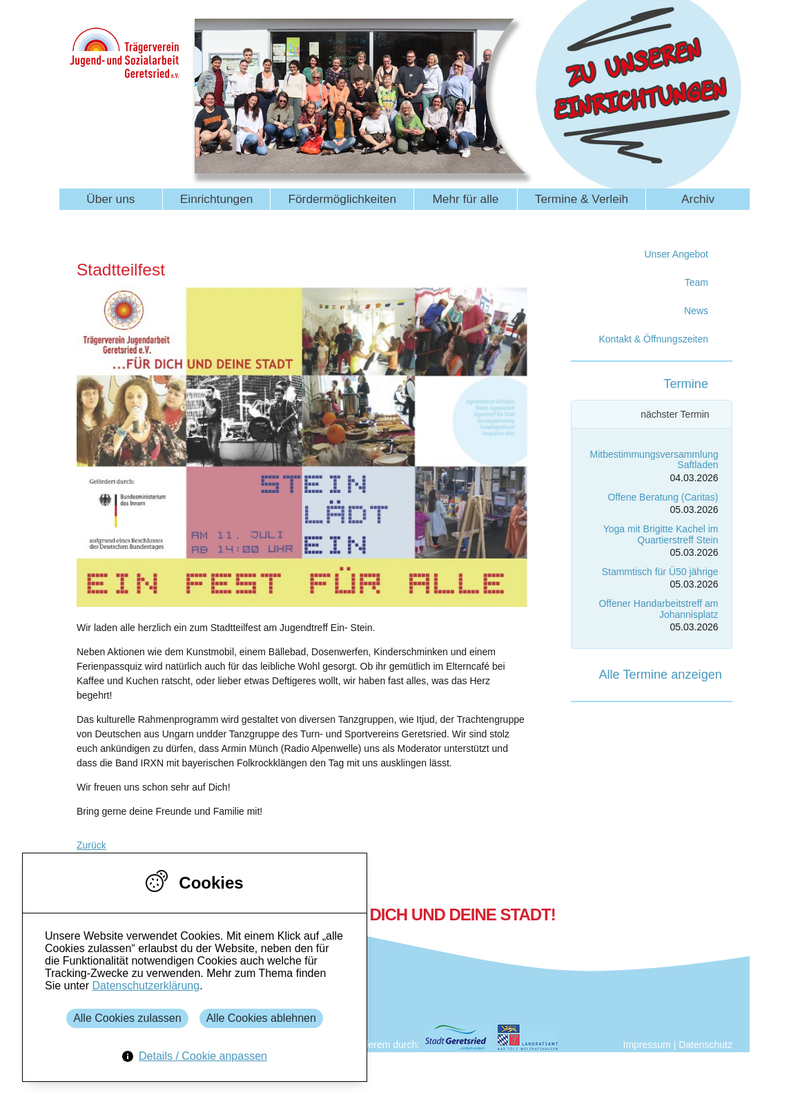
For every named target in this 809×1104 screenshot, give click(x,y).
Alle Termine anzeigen (660, 674)
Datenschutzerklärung (145, 985)
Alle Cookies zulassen (127, 1018)
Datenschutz (705, 1044)
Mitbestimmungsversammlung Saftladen (654, 459)
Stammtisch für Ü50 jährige (660, 571)
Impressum (647, 1044)
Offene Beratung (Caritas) (662, 497)
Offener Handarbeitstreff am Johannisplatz (658, 608)
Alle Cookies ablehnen (261, 1018)
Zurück (91, 845)
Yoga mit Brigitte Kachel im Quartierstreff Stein (661, 534)
